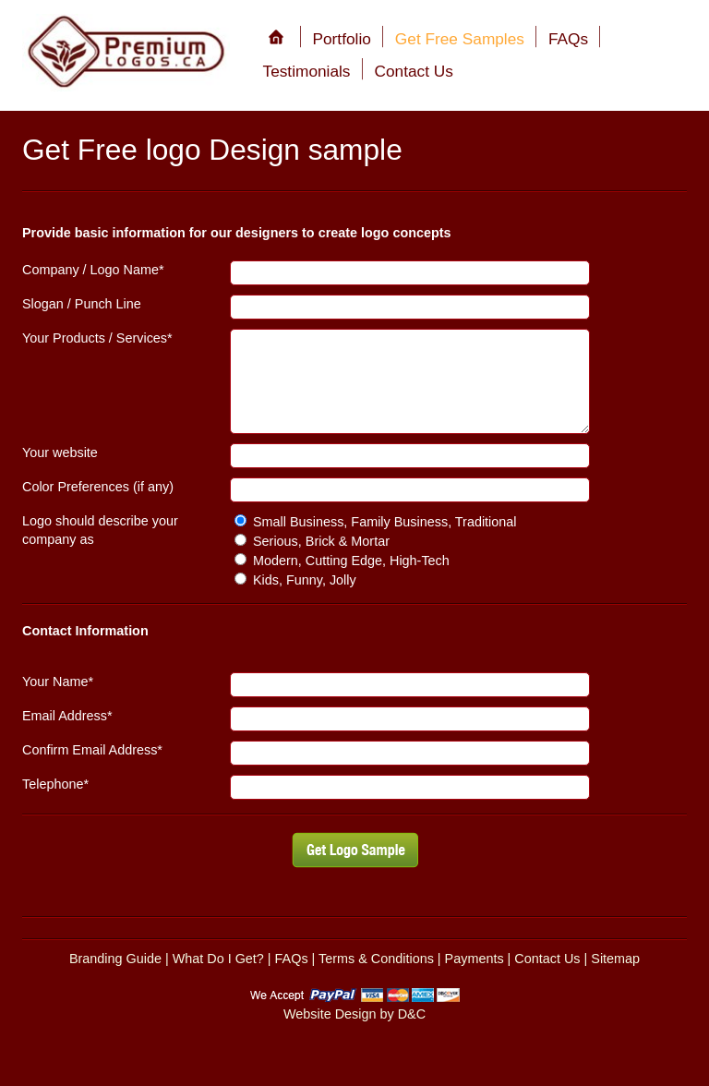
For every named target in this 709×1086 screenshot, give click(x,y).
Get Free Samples (459, 39)
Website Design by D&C (354, 1014)
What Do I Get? (218, 958)
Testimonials (307, 71)
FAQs (568, 39)
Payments (474, 958)
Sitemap (615, 958)
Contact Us (414, 71)
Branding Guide (115, 958)
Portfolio (342, 39)
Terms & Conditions (376, 958)
